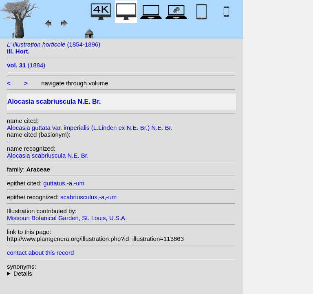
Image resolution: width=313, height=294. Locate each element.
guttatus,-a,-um (63, 183)
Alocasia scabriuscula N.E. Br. (47, 155)
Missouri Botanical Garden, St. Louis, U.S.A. (67, 217)
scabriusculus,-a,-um (88, 197)
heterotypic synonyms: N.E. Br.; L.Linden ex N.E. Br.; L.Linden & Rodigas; (121, 273)
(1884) (26, 65)
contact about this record (40, 252)
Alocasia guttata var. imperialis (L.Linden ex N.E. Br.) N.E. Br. (89, 127)
